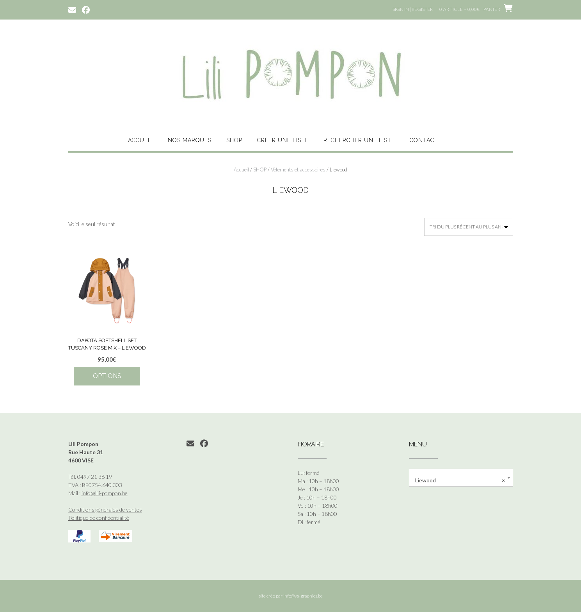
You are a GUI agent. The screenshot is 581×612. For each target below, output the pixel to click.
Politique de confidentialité (98, 517)
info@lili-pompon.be (105, 493)
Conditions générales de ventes (105, 509)
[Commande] (468, 227)
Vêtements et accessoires (298, 169)
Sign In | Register (413, 9)
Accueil (241, 169)
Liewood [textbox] (460, 480)
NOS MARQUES (189, 140)
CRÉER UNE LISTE (283, 140)
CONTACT (424, 140)
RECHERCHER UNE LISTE (359, 140)
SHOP (234, 140)
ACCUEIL (140, 140)
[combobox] (461, 478)
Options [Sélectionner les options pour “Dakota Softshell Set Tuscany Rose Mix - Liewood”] (107, 376)
